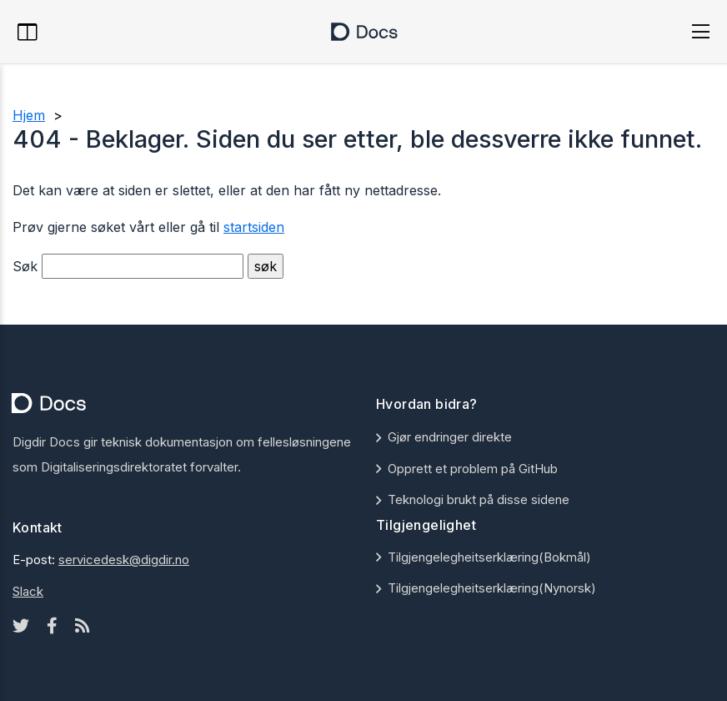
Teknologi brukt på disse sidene (478, 499)
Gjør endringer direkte (450, 437)
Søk (25, 266)
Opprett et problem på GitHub (473, 469)
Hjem (29, 115)
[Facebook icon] (52, 625)
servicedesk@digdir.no (123, 559)
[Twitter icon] (21, 625)
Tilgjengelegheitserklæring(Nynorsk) (492, 588)
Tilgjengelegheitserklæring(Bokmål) (489, 557)
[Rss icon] (82, 625)
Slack (28, 591)
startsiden (253, 227)
